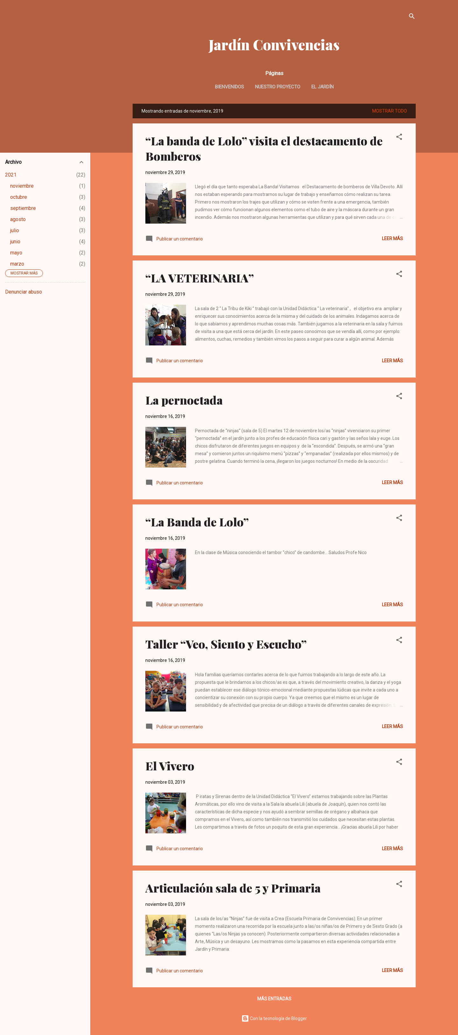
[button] (399, 138)
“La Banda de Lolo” (197, 521)
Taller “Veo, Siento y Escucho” (226, 643)
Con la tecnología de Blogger (274, 1018)
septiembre (23, 208)
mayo (16, 253)
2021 (11, 175)
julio (14, 230)
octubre (18, 197)
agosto (18, 219)
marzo (17, 264)
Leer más (392, 238)
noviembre (22, 186)
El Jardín (322, 87)
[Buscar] (412, 17)
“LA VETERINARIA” (199, 277)
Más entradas (274, 998)
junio (15, 242)
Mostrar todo (389, 111)
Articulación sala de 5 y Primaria (233, 887)
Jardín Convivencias (274, 44)
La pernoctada (184, 399)
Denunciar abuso (23, 292)
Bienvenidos (229, 87)
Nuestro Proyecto (277, 87)
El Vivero (169, 765)
